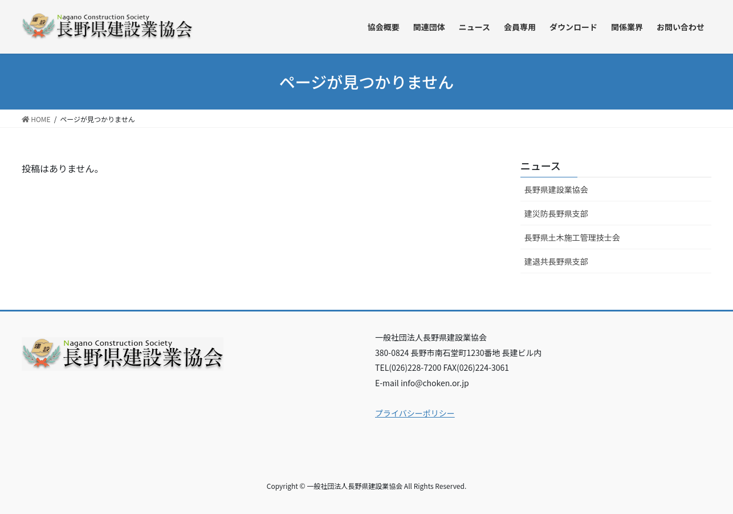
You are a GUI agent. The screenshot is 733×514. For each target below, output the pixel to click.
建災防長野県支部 (556, 213)
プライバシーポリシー (415, 413)
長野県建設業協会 (556, 189)
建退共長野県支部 (556, 261)
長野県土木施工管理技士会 (572, 237)
